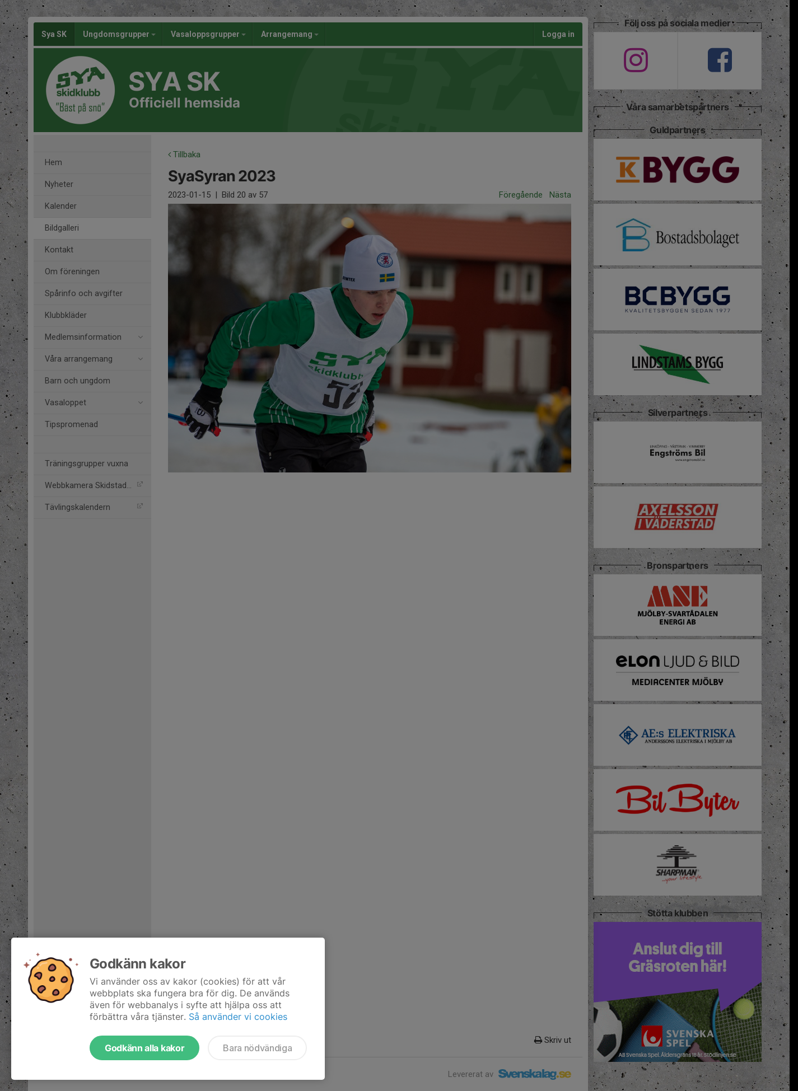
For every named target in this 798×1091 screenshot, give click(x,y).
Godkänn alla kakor (144, 1047)
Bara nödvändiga (257, 1047)
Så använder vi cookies (238, 1016)
